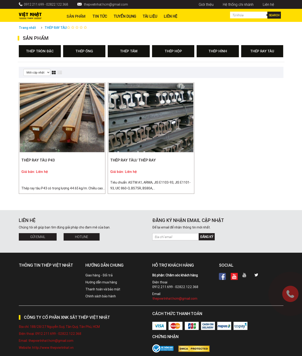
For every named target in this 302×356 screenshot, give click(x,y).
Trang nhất (27, 28)
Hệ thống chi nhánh (238, 4)
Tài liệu (150, 16)
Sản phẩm (76, 16)
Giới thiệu (206, 4)
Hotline (81, 237)
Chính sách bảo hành (100, 296)
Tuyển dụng (125, 16)
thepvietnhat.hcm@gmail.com (106, 4)
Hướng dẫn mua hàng (101, 282)
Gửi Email (37, 237)
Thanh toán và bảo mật (102, 289)
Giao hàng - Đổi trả (99, 275)
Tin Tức (99, 16)
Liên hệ (268, 4)
